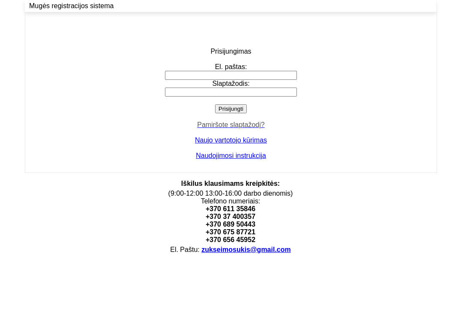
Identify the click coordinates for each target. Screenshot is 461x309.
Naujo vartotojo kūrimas (231, 140)
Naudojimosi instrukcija (231, 155)
